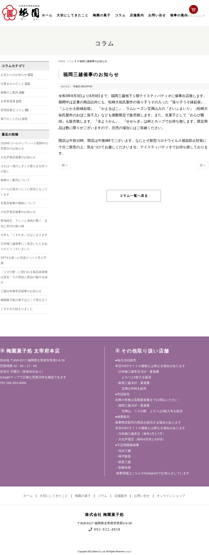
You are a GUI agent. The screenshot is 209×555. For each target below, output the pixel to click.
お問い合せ (157, 15)
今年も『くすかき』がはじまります (24, 235)
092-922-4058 (104, 529)
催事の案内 (179, 15)
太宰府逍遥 (8, 101)
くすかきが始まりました (17, 309)
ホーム (47, 15)
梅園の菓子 (102, 15)
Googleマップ (9, 377)
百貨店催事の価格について (18, 203)
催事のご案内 (9, 92)
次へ (203, 165)
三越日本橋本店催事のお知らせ (21, 291)
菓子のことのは (11, 118)
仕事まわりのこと (12, 83)
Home (62, 61)
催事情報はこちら (128, 473)
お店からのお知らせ (14, 74)
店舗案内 (137, 15)
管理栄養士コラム (12, 110)
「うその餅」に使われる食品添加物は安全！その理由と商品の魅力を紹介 (24, 277)
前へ (65, 165)
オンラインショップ (195, 12)
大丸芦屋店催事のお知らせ (18, 157)
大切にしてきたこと (73, 15)
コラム (120, 15)
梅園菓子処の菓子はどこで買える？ (24, 300)
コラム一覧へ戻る (134, 195)
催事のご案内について (15, 180)
